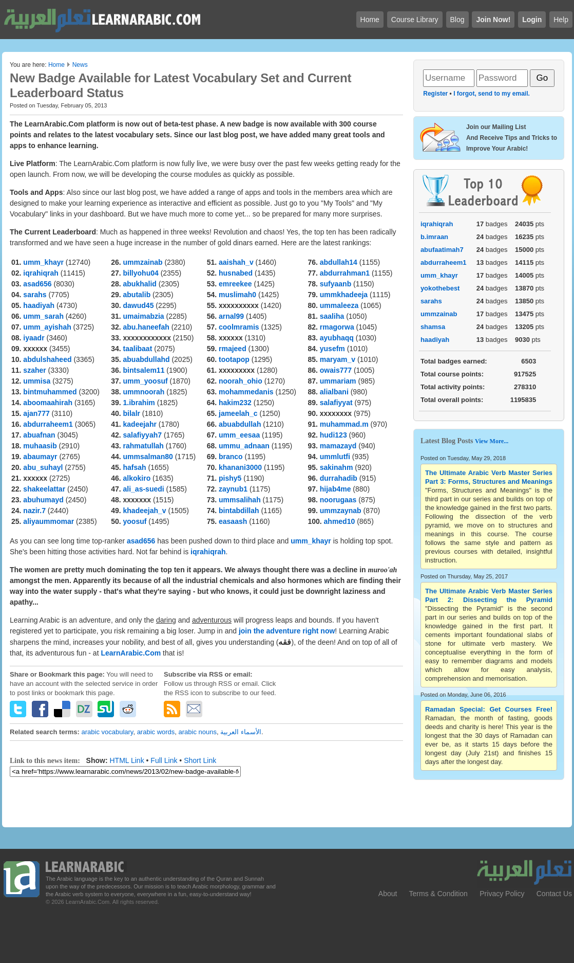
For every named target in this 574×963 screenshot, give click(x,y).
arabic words (156, 732)
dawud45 (138, 305)
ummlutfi (335, 456)
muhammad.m (344, 424)
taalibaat (137, 348)
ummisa (36, 381)
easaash (233, 521)
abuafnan (39, 435)
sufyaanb (335, 284)
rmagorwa (337, 327)
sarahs (34, 294)
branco (231, 456)
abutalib (137, 294)
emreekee (235, 284)
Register (435, 93)
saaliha (332, 316)
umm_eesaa (239, 435)
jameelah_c (238, 413)
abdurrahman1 (345, 273)
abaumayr (40, 456)
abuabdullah (240, 424)
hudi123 (333, 435)
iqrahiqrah (40, 273)
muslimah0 (237, 294)
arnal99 (231, 316)
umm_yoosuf (145, 381)
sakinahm (336, 467)
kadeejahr (140, 424)
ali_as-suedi (143, 489)
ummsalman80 (148, 456)
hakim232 (235, 402)
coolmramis (239, 327)
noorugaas (338, 500)
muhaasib (39, 446)
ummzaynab (340, 510)
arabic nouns (198, 732)
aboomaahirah (47, 402)
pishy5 (230, 478)
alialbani (334, 392)
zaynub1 (233, 489)
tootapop (234, 359)
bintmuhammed (49, 392)
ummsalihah (240, 500)
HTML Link (126, 760)
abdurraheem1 (47, 424)
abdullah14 (338, 262)
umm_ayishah (47, 327)
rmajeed (232, 348)
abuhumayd (43, 500)
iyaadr (33, 338)
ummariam (338, 381)
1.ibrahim (139, 402)
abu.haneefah (146, 327)
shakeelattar (44, 489)
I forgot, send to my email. (491, 93)
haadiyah (38, 305)
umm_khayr (43, 262)
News (80, 64)
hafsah (134, 467)
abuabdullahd (146, 359)
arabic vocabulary (107, 732)
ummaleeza (339, 305)
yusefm (332, 348)
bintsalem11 (144, 370)
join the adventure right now (287, 631)
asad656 (37, 284)
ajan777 (36, 413)
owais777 (336, 370)
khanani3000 (240, 467)
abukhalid (140, 284)
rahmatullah (143, 446)
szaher (34, 370)
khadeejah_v (144, 510)
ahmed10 (339, 521)
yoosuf (135, 521)
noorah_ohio (240, 381)
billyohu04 (141, 273)
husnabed (236, 273)
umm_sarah (43, 316)
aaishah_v (236, 262)
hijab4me (335, 489)
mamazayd (338, 446)
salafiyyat (336, 402)
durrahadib (338, 478)
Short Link (200, 760)
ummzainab (143, 262)
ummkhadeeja (344, 294)
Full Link (163, 760)
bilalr (131, 413)
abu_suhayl (43, 467)
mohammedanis (246, 392)
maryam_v (337, 359)
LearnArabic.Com (132, 653)
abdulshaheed (47, 359)
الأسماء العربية (240, 732)
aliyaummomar (48, 521)
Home (56, 64)
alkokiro (137, 478)
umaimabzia (143, 316)
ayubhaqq (337, 338)
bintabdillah (239, 510)
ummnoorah (144, 392)
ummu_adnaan (244, 446)
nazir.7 (34, 510)
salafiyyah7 (142, 435)
